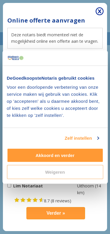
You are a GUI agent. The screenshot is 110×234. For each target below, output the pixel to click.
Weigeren (55, 172)
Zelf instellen (78, 138)
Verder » (55, 213)
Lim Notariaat (28, 186)
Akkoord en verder (55, 155)
